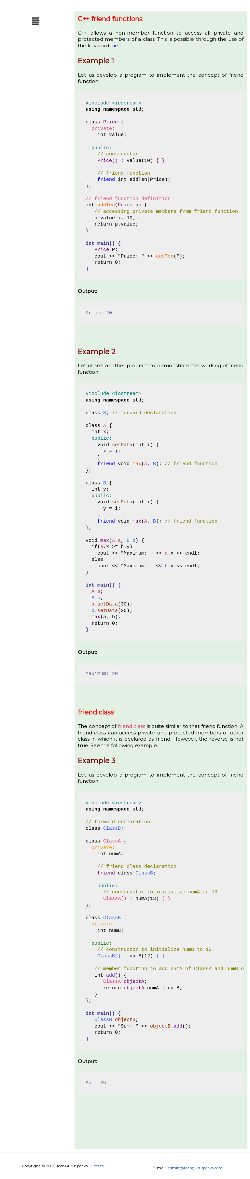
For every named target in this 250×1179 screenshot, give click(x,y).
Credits (97, 1166)
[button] (35, 22)
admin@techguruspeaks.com (195, 1168)
